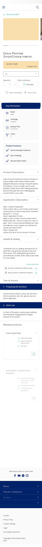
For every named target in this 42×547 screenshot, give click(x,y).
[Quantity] (10, 84)
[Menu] (3, 7)
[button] (36, 263)
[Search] (37, 7)
